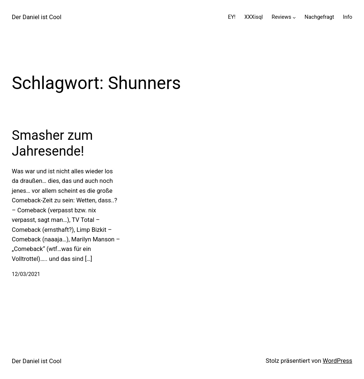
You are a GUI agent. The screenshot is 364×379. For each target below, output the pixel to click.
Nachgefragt (319, 17)
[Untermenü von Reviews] (294, 17)
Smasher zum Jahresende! (52, 143)
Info (347, 17)
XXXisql (253, 17)
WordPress (337, 360)
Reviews (281, 17)
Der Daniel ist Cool (36, 17)
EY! (232, 17)
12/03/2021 (26, 274)
